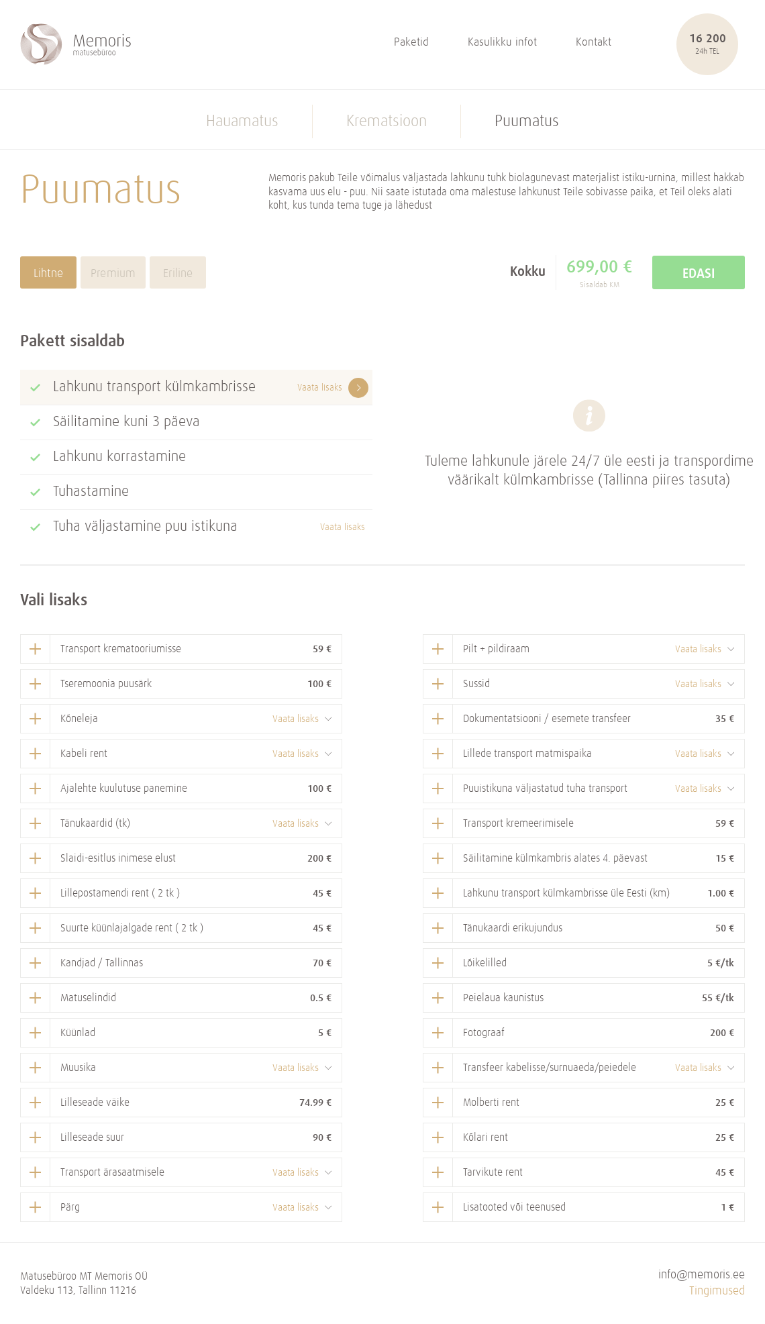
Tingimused (717, 1291)
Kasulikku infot (502, 42)
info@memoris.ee (701, 1276)
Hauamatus (242, 121)
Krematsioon (386, 121)
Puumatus (527, 121)
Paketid (411, 42)
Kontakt (593, 42)
